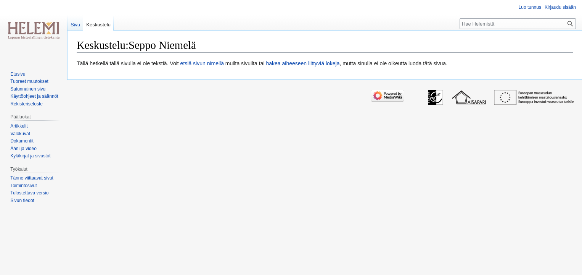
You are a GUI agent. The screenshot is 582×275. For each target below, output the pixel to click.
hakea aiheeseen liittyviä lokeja (302, 63)
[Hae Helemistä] (518, 23)
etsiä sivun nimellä (202, 63)
